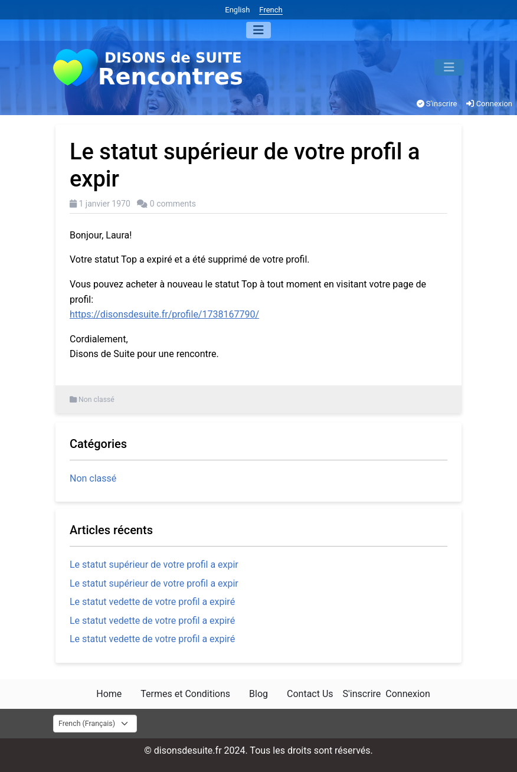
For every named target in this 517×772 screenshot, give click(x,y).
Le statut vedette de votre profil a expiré (152, 601)
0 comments (173, 203)
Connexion (489, 103)
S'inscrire (437, 103)
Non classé (96, 399)
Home (109, 693)
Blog (258, 693)
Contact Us (310, 693)
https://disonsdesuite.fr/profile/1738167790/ (164, 314)
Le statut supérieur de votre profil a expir (154, 564)
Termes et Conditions (185, 693)
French (270, 9)
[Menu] (258, 30)
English (237, 9)
